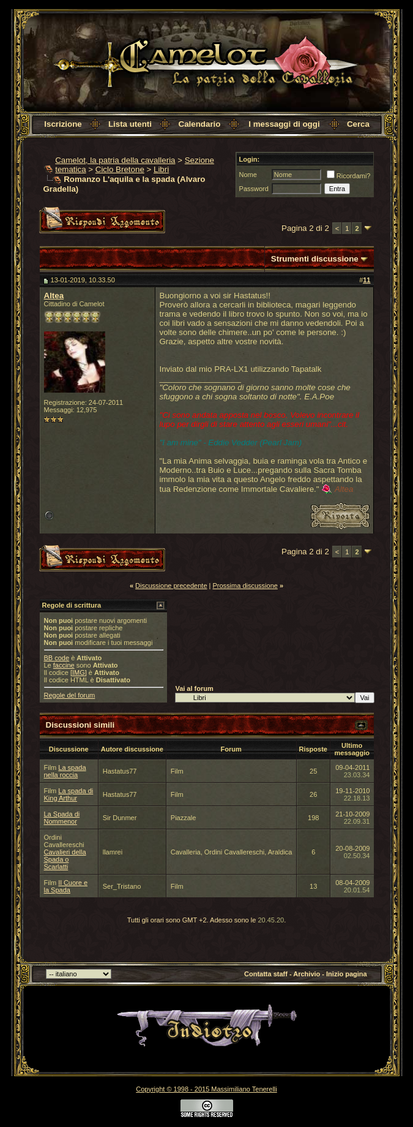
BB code (57, 658)
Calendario (200, 124)
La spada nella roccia (65, 771)
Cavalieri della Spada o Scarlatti (65, 859)
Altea (54, 295)
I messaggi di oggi (283, 124)
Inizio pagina (346, 974)
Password (254, 188)
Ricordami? (349, 175)
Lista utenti (130, 124)
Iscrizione (62, 124)
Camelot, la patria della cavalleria (115, 160)
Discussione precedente (171, 585)
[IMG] (78, 672)
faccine (64, 665)
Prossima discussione (245, 585)
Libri (161, 169)
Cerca (358, 124)
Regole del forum (69, 695)
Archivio (306, 974)
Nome (248, 174)
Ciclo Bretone (119, 169)
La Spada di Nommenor (62, 817)
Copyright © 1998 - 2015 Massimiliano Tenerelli (206, 1089)
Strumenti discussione (315, 258)
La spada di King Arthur (69, 794)
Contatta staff (266, 974)
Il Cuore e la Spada (66, 886)
